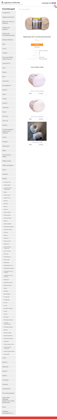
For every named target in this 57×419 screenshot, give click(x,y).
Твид (5, 311)
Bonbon (4, 90)
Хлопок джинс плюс (9, 344)
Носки (4, 112)
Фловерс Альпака (8, 320)
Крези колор (7, 241)
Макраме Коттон (8, 265)
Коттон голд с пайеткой (7, 247)
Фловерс (6, 317)
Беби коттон (7, 198)
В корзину (41, 93)
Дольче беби (7, 212)
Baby (5, 192)
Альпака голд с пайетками (8, 188)
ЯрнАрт (4, 178)
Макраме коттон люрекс (8, 271)
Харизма (6, 341)
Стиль (5, 302)
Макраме (6, 262)
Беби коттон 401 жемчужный (37, 116)
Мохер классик (8, 285)
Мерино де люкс (8, 282)
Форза (5, 330)
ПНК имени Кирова (8, 393)
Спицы (4, 98)
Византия (5, 367)
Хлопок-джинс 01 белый (37, 142)
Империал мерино (8, 226)
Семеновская (6, 389)
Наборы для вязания (6, 28)
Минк (5, 288)
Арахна (4, 375)
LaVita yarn (5, 81)
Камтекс (4, 371)
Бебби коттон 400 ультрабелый (37, 91)
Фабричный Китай (8, 17)
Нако (3, 68)
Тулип (5, 314)
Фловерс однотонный (7, 323)
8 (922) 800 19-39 (46, 3)
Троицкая (5, 380)
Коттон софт (7, 251)
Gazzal (4, 137)
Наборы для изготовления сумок (8, 34)
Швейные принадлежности (7, 412)
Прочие (4, 125)
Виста (5, 206)
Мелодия (6, 279)
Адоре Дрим (7, 185)
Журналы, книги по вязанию (8, 22)
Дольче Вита (7, 215)
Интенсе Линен (8, 229)
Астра (4, 48)
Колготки (5, 116)
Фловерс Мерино (8, 327)
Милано (6, 291)
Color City (5, 121)
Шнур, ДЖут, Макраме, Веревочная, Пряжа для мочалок (8, 400)
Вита (3, 76)
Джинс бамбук (7, 223)
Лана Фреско (7, 256)
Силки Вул (6, 297)
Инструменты (6, 85)
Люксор (6, 254)
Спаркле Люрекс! (8, 308)
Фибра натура (6, 161)
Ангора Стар (7, 182)
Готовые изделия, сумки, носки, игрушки (7, 131)
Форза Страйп (7, 332)
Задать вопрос (37, 47)
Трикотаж (5, 107)
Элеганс (6, 232)
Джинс (6, 221)
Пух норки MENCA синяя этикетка (7, 58)
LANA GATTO (6, 63)
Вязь (3, 44)
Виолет (6, 203)
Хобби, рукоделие (7, 165)
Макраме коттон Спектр (8, 276)
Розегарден (7, 294)
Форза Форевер (8, 335)
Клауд (5, 235)
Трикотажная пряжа (6, 155)
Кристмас (6, 244)
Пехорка (5, 141)
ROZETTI (4, 362)
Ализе (4, 170)
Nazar (4, 407)
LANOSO (4, 53)
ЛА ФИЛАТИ (6, 13)
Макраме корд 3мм (9, 268)
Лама (4, 94)
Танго (5, 305)
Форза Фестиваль (8, 338)
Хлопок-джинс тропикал (7, 347)
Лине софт (6, 259)
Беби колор (7, 195)
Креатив (6, 238)
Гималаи (5, 174)
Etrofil (4, 358)
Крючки (4, 103)
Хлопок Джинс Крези (9, 351)
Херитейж (6, 354)
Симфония (6, 299)
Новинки (5, 384)
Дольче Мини (7, 218)
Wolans (4, 72)
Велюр (6, 200)
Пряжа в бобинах (7, 40)
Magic (4, 150)
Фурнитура (5, 146)
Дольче (6, 209)
